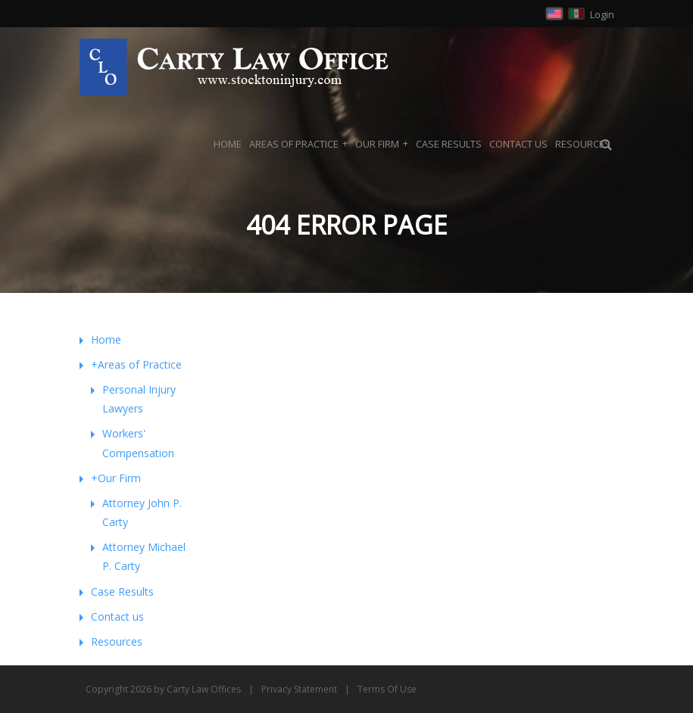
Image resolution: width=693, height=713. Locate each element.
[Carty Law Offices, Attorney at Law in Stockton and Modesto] (234, 66)
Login (602, 14)
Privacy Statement (299, 689)
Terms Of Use (387, 689)
